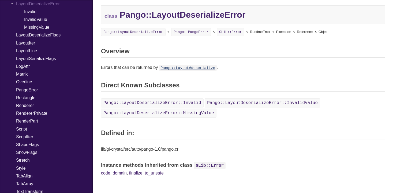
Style (21, 168)
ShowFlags (26, 152)
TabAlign (24, 176)
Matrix (22, 74)
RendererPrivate (31, 113)
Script (21, 129)
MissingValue (36, 27)
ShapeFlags (27, 144)
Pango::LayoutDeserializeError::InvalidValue (262, 103)
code (105, 173)
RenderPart (27, 121)
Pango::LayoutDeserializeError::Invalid (152, 103)
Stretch (23, 160)
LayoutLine (26, 51)
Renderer (25, 105)
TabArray (24, 183)
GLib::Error (230, 32)
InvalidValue (35, 19)
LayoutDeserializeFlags (38, 35)
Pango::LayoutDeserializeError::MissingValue (158, 113)
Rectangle (25, 97)
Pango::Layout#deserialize (187, 68)
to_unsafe (154, 173)
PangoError (27, 90)
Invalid (30, 11)
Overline (24, 82)
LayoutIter (25, 43)
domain (119, 173)
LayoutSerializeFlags (36, 58)
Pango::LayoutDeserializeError (133, 32)
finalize (136, 173)
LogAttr (23, 66)
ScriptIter (24, 137)
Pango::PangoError (191, 32)
